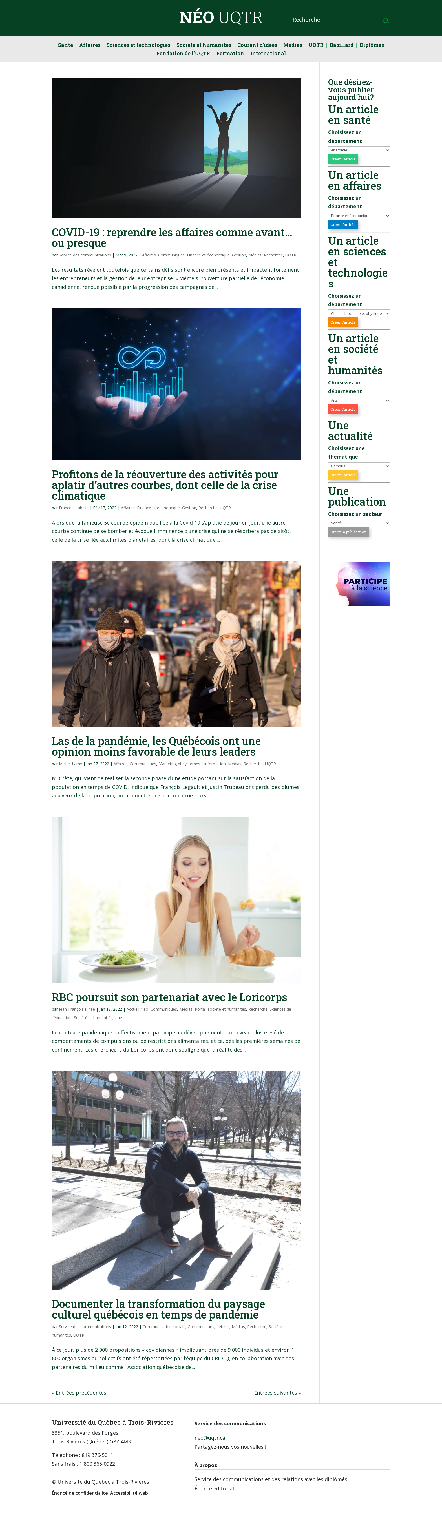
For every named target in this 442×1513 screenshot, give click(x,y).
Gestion (239, 255)
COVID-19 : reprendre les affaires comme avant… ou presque (172, 237)
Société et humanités (203, 45)
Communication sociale (164, 1326)
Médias (292, 45)
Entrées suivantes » (277, 1392)
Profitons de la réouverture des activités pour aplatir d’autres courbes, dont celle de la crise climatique (165, 485)
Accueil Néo (137, 1009)
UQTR (316, 45)
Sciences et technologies (138, 45)
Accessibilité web (129, 1493)
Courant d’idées (257, 45)
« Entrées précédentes (79, 1392)
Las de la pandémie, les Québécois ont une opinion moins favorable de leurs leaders (156, 746)
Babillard (341, 45)
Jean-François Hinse (77, 1009)
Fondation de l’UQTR (183, 54)
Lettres (222, 1326)
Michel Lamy (70, 763)
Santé (65, 45)
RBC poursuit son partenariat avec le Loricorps (169, 997)
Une (118, 1017)
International (268, 54)
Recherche (273, 255)
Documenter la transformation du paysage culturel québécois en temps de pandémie (158, 1309)
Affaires (89, 45)
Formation (230, 54)
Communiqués (171, 255)
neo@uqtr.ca (210, 1437)
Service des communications (85, 255)
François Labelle (74, 507)
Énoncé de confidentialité (80, 1493)
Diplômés (372, 45)
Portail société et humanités (220, 1009)
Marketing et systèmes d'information (192, 763)
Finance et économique (208, 255)
